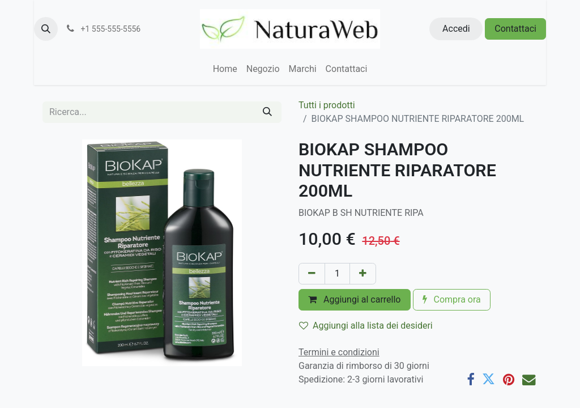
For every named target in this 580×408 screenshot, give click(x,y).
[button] (46, 29)
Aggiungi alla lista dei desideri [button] (366, 325)
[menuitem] (225, 69)
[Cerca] (267, 112)
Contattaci (515, 28)
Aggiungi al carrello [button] (354, 299)
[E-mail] (528, 379)
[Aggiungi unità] (362, 273)
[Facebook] (470, 379)
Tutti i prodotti (326, 105)
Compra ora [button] (452, 299)
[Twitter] (488, 379)
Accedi (456, 28)
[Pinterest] (508, 379)
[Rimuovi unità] (311, 273)
